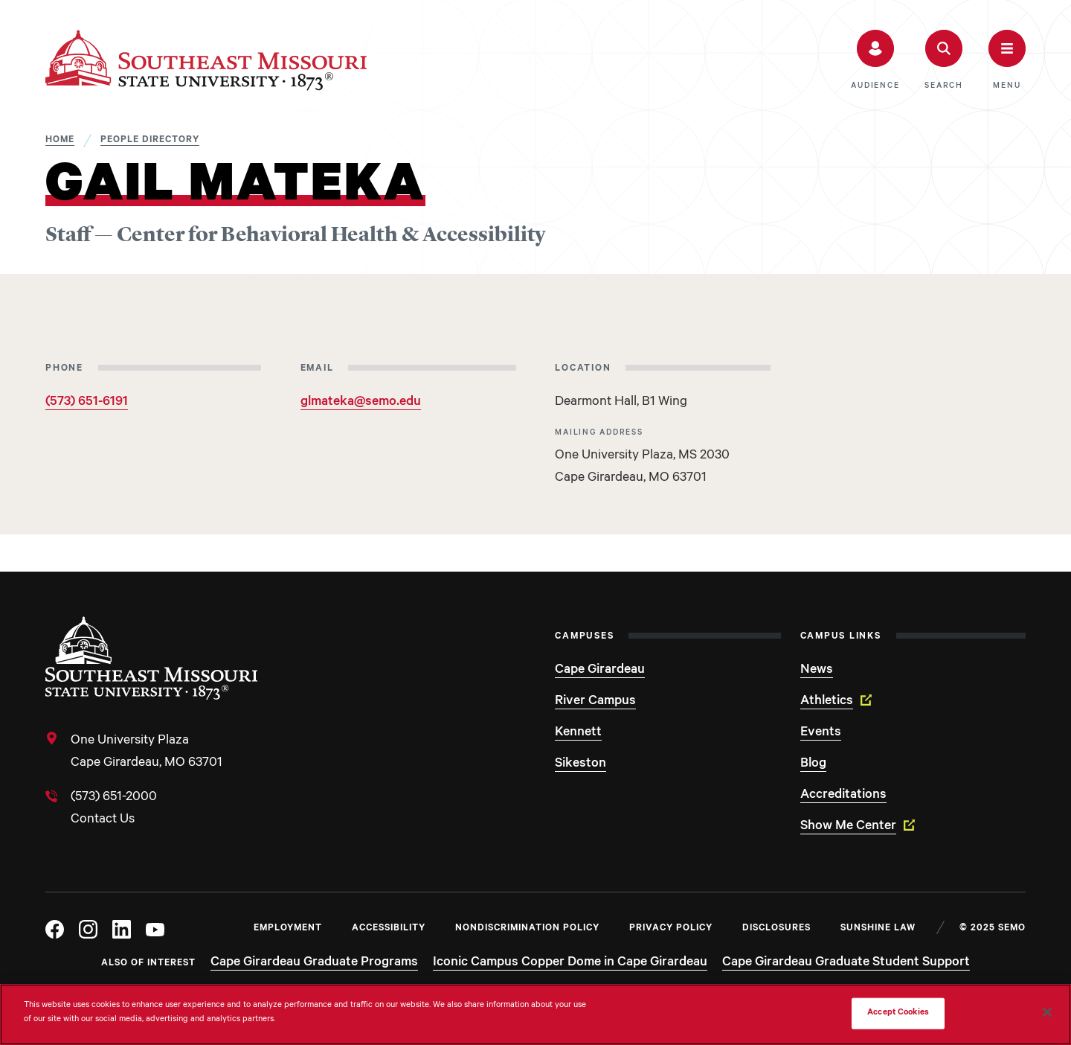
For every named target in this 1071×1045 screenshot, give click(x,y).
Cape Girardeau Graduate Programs (314, 963)
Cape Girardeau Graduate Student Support (846, 963)
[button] (875, 60)
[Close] (1047, 1012)
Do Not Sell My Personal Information (767, 1013)
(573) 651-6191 (86, 402)
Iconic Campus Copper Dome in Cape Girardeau (570, 963)
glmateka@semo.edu (360, 402)
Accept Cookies (898, 1013)
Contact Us (103, 820)
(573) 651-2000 (114, 797)
